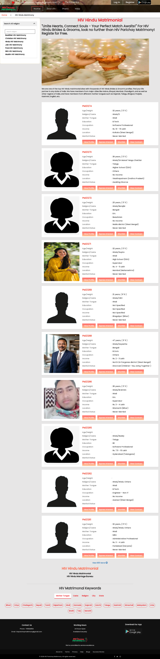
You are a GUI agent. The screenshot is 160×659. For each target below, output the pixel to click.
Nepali (38, 605)
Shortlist (121, 142)
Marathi (87, 611)
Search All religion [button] (12, 23)
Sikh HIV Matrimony (13, 51)
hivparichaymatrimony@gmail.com (34, 2)
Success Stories (98, 652)
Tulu (79, 611)
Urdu (152, 605)
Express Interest (106, 142)
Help (77, 8)
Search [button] (51, 8)
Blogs (88, 652)
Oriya (16, 605)
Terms (67, 652)
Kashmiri (117, 605)
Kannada (77, 605)
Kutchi (98, 605)
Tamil (47, 605)
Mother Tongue (62, 595)
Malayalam (141, 605)
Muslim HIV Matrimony (15, 54)
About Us (59, 652)
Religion (85, 595)
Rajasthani (57, 605)
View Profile (89, 142)
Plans (65, 8)
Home (37, 8)
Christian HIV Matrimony (15, 38)
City (93, 595)
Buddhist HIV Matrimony (15, 35)
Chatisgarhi (27, 605)
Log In (117, 2)
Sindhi (71, 611)
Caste (75, 595)
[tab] (20, 24)
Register (130, 2)
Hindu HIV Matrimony (14, 41)
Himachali (129, 605)
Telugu (107, 605)
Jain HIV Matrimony (13, 45)
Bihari (8, 605)
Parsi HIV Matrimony (14, 48)
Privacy (74, 652)
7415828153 (71, 2)
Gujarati (88, 605)
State (101, 595)
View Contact (136, 142)
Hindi (68, 605)
